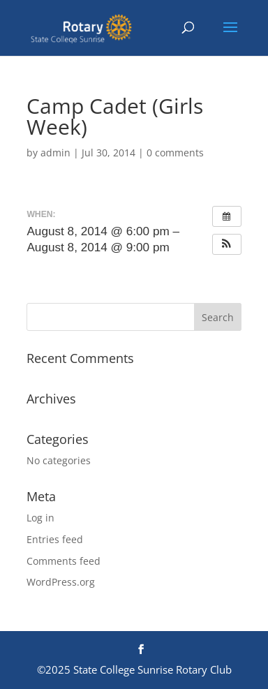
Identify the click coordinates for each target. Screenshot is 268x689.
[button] (227, 244)
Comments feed (63, 561)
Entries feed (55, 539)
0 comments (175, 152)
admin (55, 152)
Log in (40, 517)
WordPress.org (61, 581)
